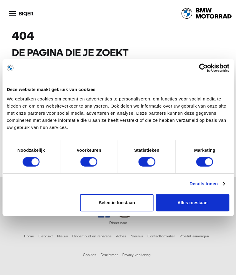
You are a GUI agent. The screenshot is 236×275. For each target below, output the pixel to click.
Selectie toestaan (117, 202)
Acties (121, 236)
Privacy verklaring (136, 254)
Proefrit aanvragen (194, 236)
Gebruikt (45, 236)
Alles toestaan (192, 202)
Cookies (89, 254)
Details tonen (204, 183)
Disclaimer (109, 254)
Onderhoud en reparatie (92, 236)
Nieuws (137, 236)
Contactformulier (161, 236)
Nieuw (62, 236)
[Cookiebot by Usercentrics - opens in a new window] (203, 67)
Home (29, 236)
